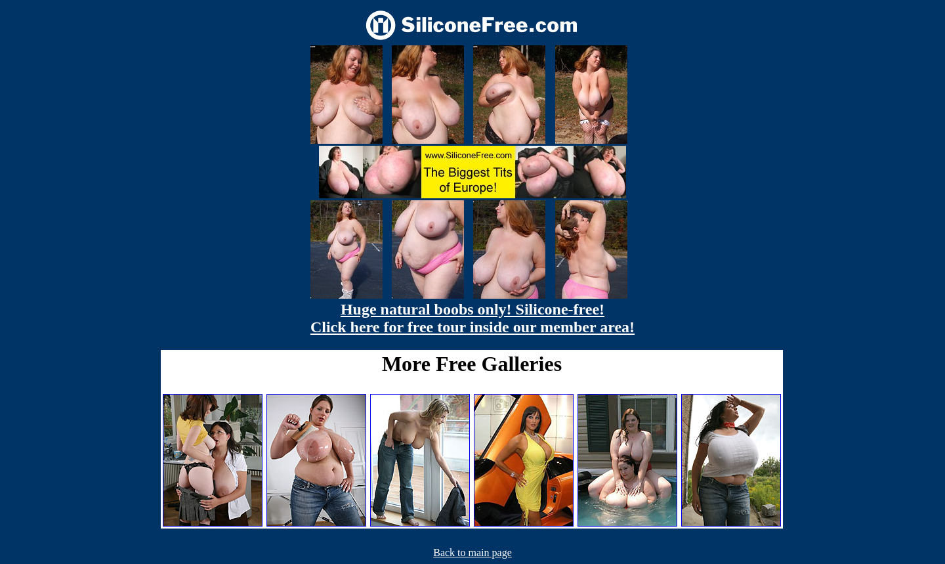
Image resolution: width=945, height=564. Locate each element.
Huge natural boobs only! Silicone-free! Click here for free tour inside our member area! (472, 318)
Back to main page (472, 552)
